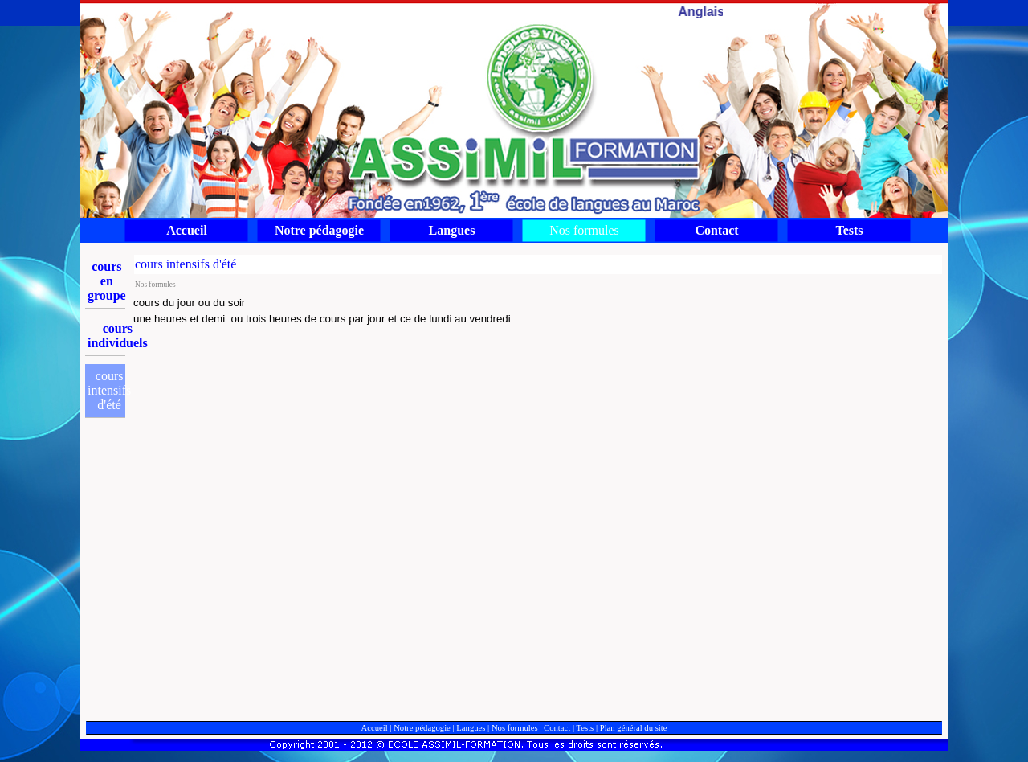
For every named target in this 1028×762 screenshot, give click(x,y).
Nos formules (515, 727)
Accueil (374, 727)
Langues (470, 727)
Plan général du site (633, 727)
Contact (557, 727)
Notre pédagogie (422, 727)
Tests (585, 727)
